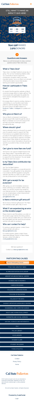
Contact (17, 358)
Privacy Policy (17, 361)
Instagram (18, 108)
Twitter (11, 108)
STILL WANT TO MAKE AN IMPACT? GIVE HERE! (17, 12)
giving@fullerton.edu (9, 196)
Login (16, 398)
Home (17, 364)
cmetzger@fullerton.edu (10, 239)
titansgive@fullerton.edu (10, 231)
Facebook (6, 108)
